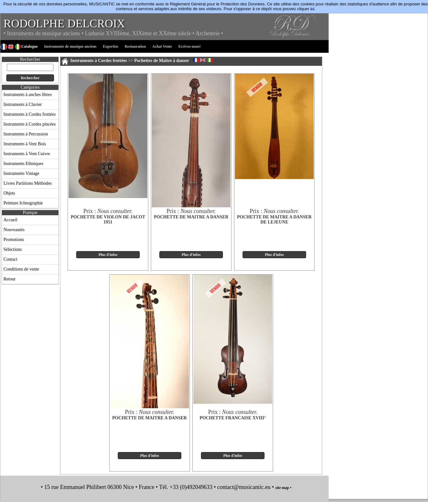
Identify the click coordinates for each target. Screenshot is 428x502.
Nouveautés (13, 229)
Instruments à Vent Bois (24, 143)
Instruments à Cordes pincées (29, 124)
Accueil (10, 219)
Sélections (12, 249)
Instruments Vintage (21, 173)
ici (312, 9)
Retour (9, 279)
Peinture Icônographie (23, 203)
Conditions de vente (21, 269)
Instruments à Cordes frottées (29, 114)
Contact (10, 259)
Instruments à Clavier (22, 104)
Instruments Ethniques (23, 163)
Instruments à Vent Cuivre (26, 153)
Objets (9, 193)
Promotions (13, 239)
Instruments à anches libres (27, 94)
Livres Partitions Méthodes (27, 183)
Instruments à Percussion (25, 134)
